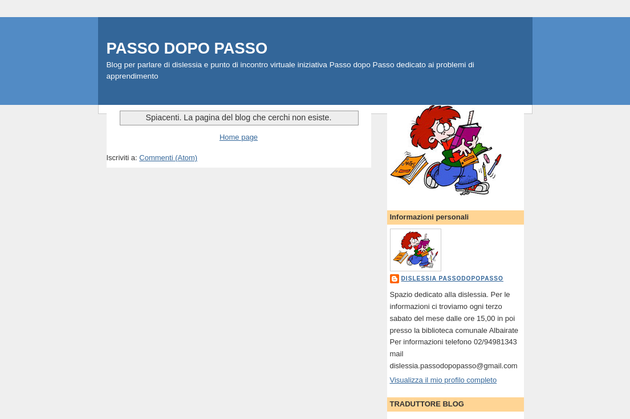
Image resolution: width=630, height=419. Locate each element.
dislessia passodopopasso (452, 278)
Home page (239, 137)
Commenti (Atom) (168, 157)
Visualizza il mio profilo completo (443, 380)
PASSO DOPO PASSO (187, 48)
